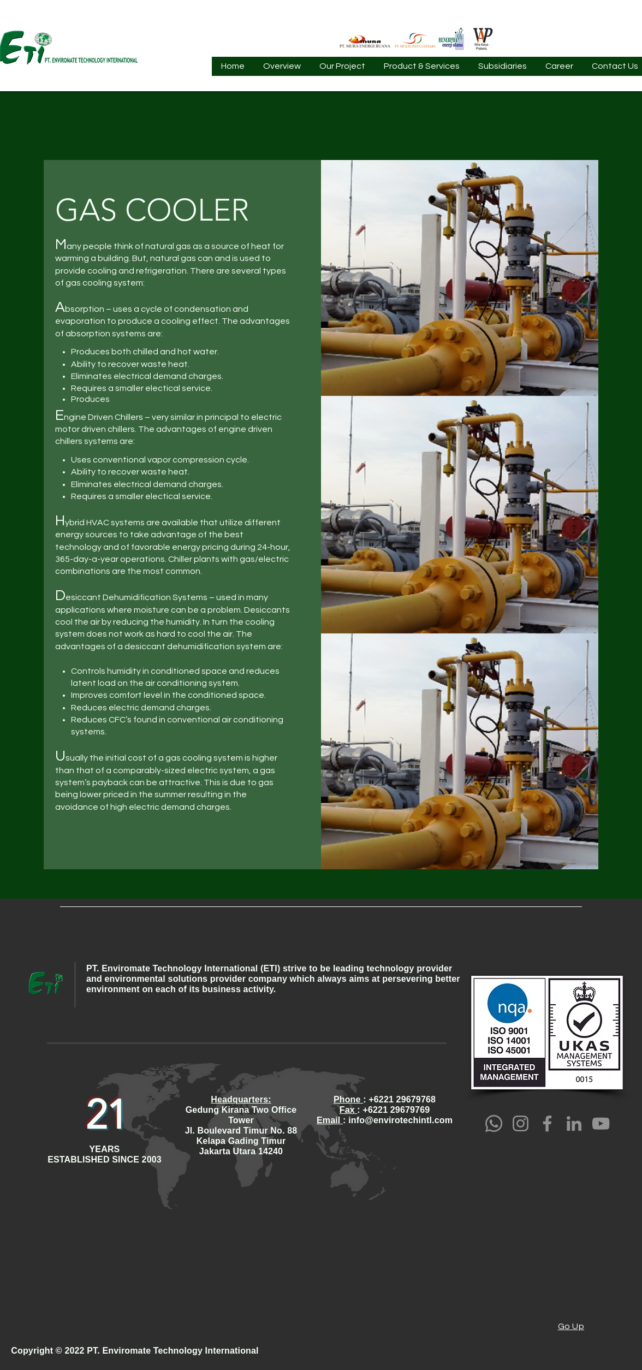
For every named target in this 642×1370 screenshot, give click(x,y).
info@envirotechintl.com (400, 1120)
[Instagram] (520, 1123)
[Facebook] (547, 1123)
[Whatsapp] (493, 1123)
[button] (282, 70)
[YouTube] (600, 1123)
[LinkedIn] (574, 1123)
